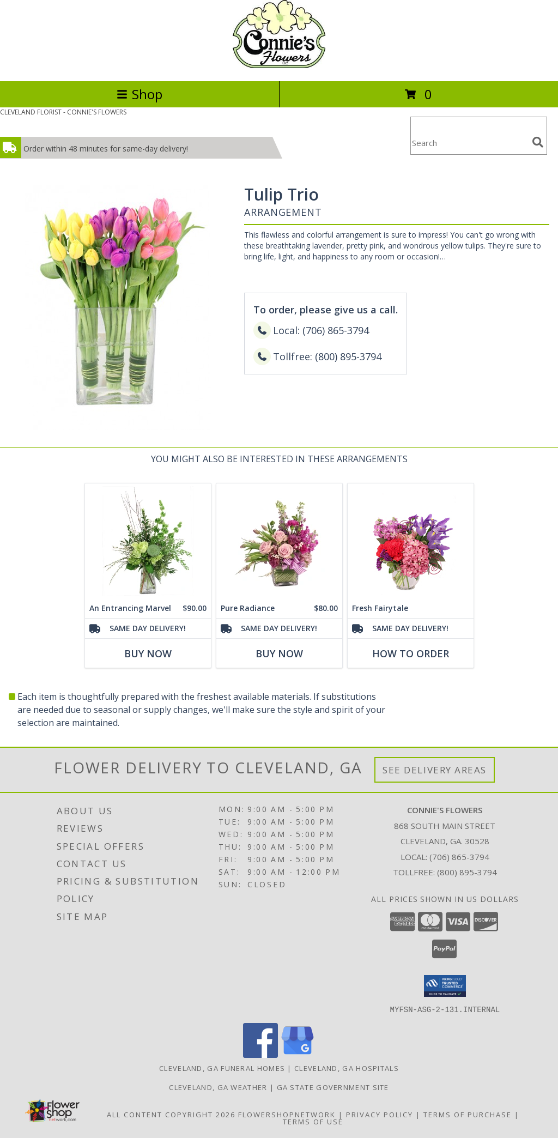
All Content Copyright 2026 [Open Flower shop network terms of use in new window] (171, 1114)
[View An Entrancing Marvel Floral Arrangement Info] (148, 540)
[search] (538, 142)
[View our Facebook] (260, 1054)
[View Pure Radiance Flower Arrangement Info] (279, 540)
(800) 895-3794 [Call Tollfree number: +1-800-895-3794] (467, 872)
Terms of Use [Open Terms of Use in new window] (313, 1121)
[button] (445, 986)
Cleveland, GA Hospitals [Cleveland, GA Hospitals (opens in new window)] (346, 1068)
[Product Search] (469, 142)
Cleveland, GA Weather (218, 1087)
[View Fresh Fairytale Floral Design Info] (411, 540)
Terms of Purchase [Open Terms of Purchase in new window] (467, 1114)
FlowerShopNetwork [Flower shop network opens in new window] (287, 1114)
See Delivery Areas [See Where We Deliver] (435, 770)
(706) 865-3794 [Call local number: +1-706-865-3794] (459, 856)
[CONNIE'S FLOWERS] (279, 65)
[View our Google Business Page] (297, 1054)
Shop (139, 94)
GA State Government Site (333, 1087)
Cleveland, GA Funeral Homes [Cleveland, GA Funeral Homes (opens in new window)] (222, 1068)
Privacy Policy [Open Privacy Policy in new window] (379, 1114)
